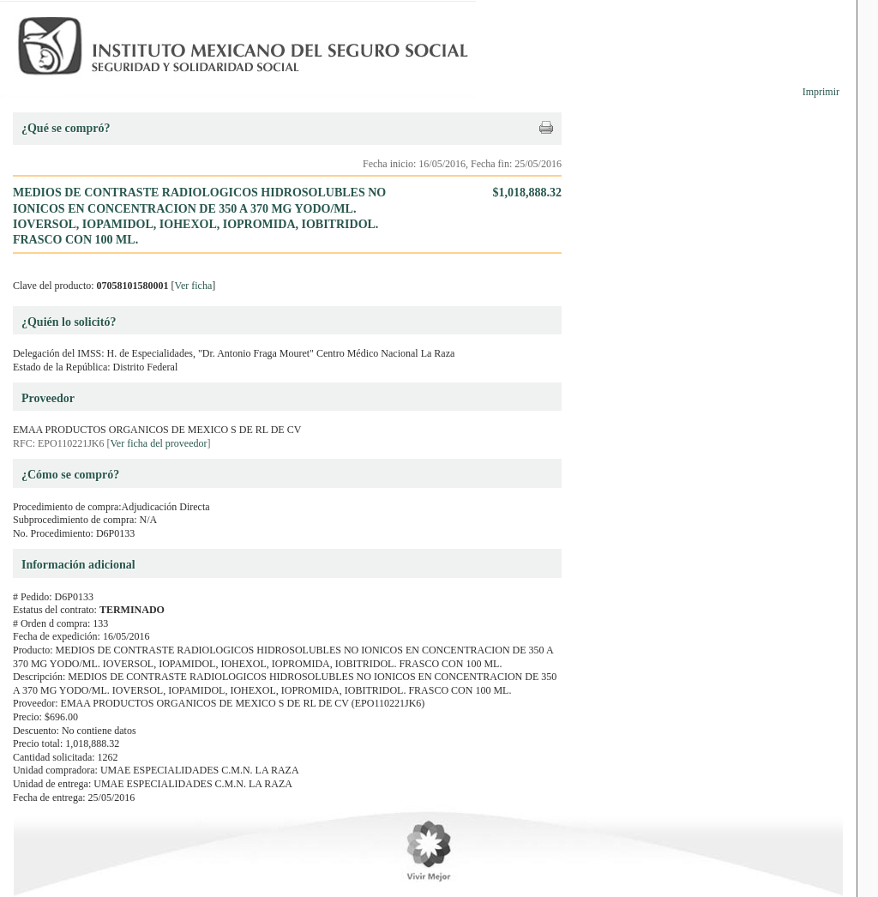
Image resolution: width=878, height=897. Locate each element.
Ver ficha (194, 286)
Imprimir (821, 92)
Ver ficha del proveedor (159, 443)
